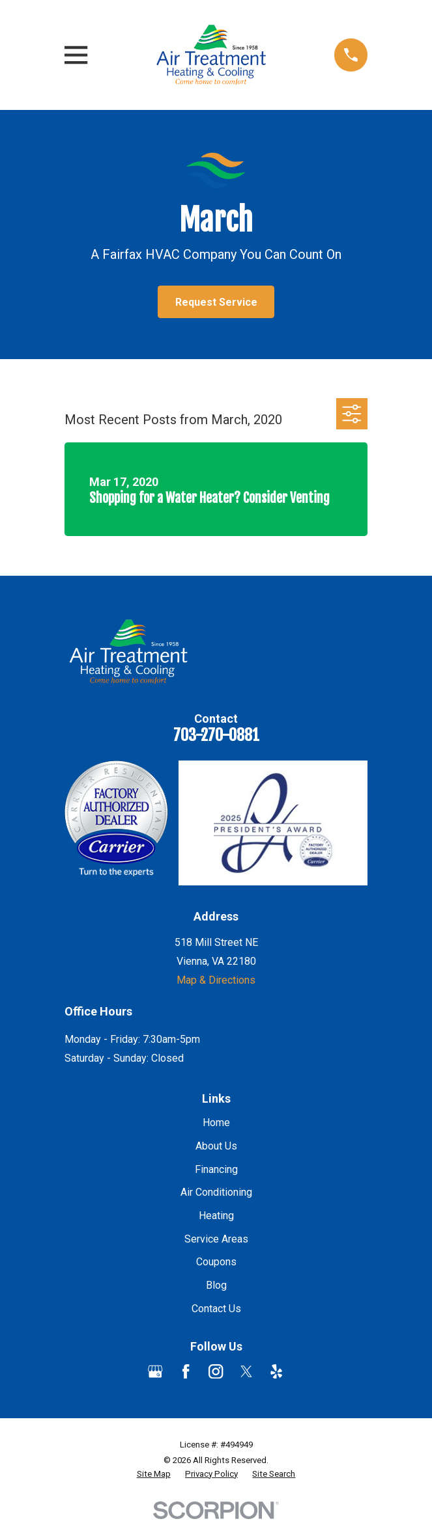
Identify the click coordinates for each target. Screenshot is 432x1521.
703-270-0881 (216, 735)
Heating (216, 1215)
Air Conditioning (216, 1192)
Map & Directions (216, 980)
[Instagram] (216, 1371)
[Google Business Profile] (155, 1371)
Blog (216, 1285)
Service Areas (216, 1239)
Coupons (216, 1262)
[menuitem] (154, 1474)
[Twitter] (246, 1371)
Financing (216, 1169)
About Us (216, 1146)
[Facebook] (186, 1371)
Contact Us (216, 1308)
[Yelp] (276, 1371)
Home (216, 1122)
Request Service (216, 302)
